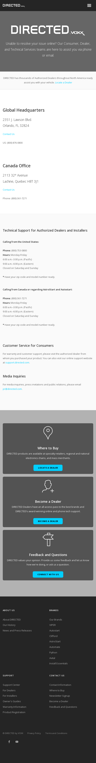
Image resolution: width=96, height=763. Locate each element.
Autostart (54, 630)
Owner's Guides (12, 701)
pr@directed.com (12, 389)
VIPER (52, 625)
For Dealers (9, 690)
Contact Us (9, 134)
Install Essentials (58, 663)
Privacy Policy (34, 733)
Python (53, 652)
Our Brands (55, 619)
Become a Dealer (58, 701)
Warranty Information (14, 706)
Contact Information (60, 684)
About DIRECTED (12, 619)
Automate (54, 647)
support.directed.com (17, 362)
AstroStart (54, 641)
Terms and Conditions (56, 733)
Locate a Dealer (63, 82)
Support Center (11, 684)
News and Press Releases (17, 630)
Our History (9, 625)
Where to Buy (56, 690)
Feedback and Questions (63, 706)
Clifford (53, 636)
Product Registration (14, 712)
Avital (52, 658)
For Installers (10, 695)
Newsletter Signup (59, 695)
